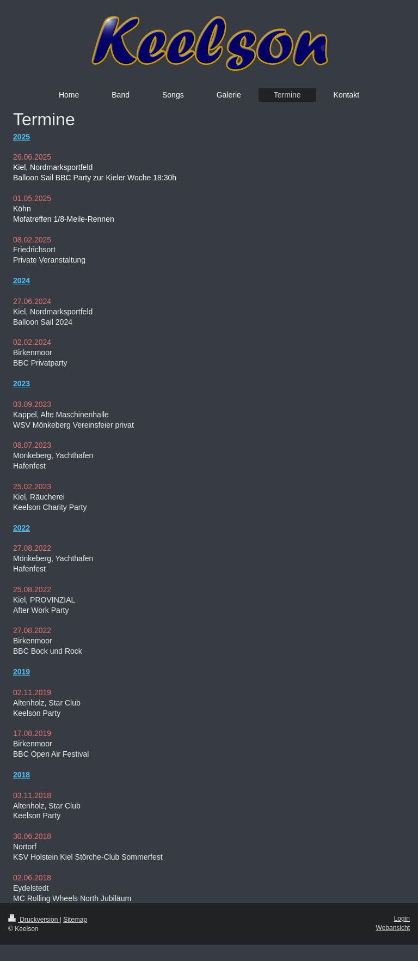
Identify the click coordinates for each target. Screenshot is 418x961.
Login (402, 918)
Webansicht (393, 928)
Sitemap (75, 919)
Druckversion (34, 919)
